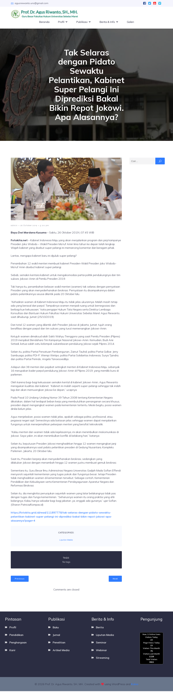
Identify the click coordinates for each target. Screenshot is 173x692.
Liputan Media (66, 540)
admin (14, 226)
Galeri (130, 22)
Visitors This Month (151, 649)
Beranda (44, 22)
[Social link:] (144, 3)
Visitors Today (151, 638)
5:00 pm (44, 226)
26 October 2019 (28, 226)
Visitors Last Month (151, 654)
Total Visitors (151, 660)
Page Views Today (151, 643)
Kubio (134, 685)
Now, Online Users (151, 635)
